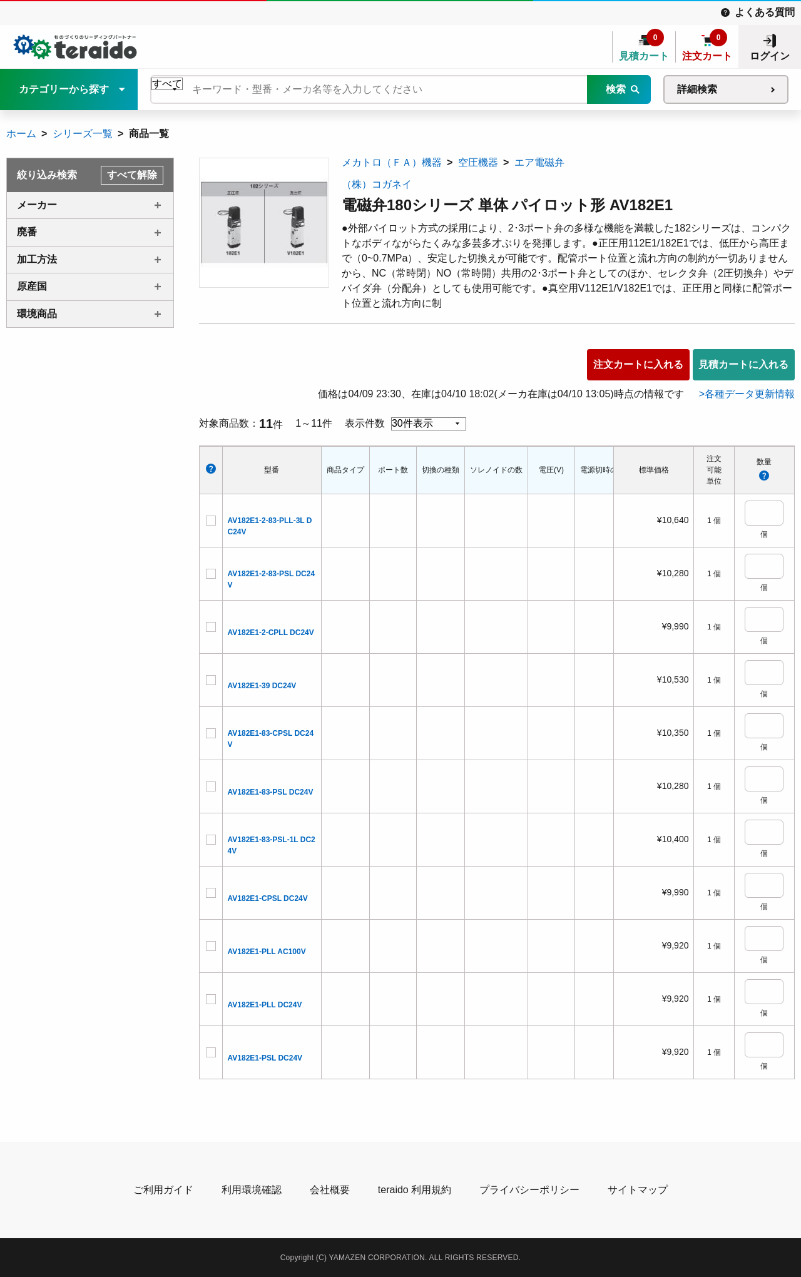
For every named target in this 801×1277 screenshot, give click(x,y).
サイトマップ (638, 1189)
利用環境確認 (252, 1189)
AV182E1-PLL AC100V (267, 951)
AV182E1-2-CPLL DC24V (271, 632)
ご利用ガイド (163, 1189)
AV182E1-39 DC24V (262, 685)
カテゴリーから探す (64, 89)
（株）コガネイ (377, 184)
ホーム (21, 133)
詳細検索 (697, 89)
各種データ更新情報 (750, 394)
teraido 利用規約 (414, 1189)
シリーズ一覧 (83, 133)
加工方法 (37, 259)
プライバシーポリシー (529, 1189)
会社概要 (330, 1189)
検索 (616, 89)
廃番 (27, 231)
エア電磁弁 (539, 162)
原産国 (32, 286)
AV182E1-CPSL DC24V (268, 898)
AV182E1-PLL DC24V (265, 1004)
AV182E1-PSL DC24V (265, 1058)
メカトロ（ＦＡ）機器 (392, 162)
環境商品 (37, 313)
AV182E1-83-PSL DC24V (271, 792)
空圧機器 (478, 162)
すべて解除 (132, 175)
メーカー (37, 205)
